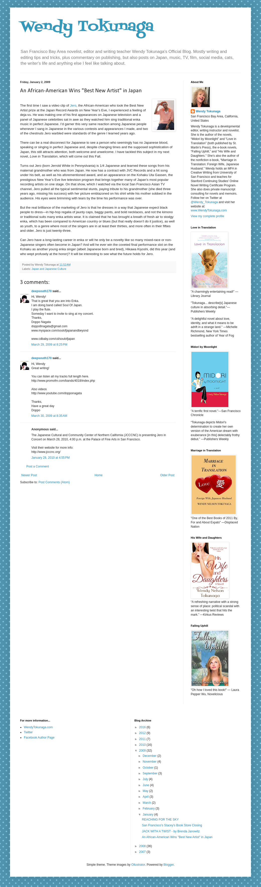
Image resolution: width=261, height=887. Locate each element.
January (148, 814)
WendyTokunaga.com (38, 727)
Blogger (168, 864)
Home (99, 475)
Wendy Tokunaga (87, 27)
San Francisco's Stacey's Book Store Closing (172, 825)
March (147, 802)
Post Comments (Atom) (54, 482)
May (146, 791)
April (146, 796)
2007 (143, 852)
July (146, 779)
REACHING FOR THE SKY (160, 819)
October (148, 767)
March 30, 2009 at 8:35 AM (49, 416)
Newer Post (29, 475)
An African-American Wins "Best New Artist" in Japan (177, 837)
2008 (143, 846)
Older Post (167, 475)
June (146, 785)
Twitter (28, 732)
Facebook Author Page (39, 737)
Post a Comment (37, 466)
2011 (143, 739)
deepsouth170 (41, 291)
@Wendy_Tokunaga (204, 202)
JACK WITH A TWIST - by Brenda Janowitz (171, 831)
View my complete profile (207, 216)
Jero (73, 105)
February (149, 808)
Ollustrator (138, 864)
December (150, 756)
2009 (143, 750)
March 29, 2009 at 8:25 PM (49, 344)
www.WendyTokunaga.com (209, 210)
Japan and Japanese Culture (49, 268)
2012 (143, 733)
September (150, 773)
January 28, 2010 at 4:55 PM (50, 457)
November (150, 761)
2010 (143, 745)
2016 (143, 727)
